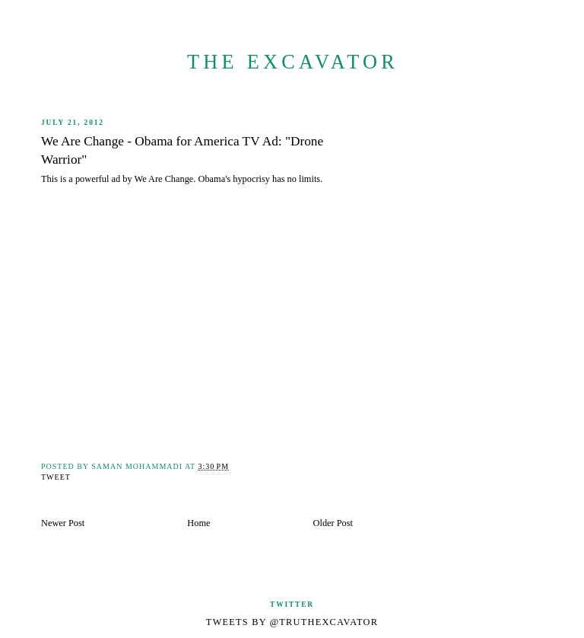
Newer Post (62, 523)
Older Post (333, 523)
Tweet (56, 477)
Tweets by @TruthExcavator (292, 622)
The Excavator (292, 62)
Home (198, 523)
